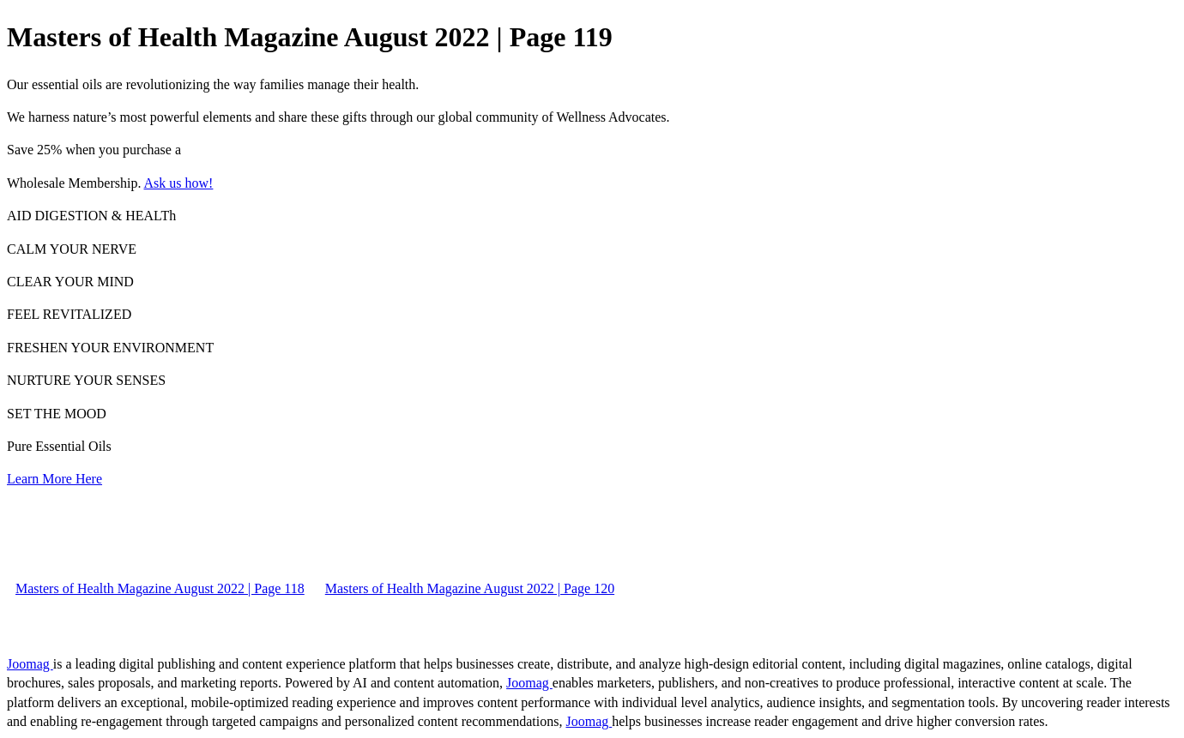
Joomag (30, 664)
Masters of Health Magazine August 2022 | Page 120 (469, 588)
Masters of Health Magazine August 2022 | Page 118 (160, 588)
